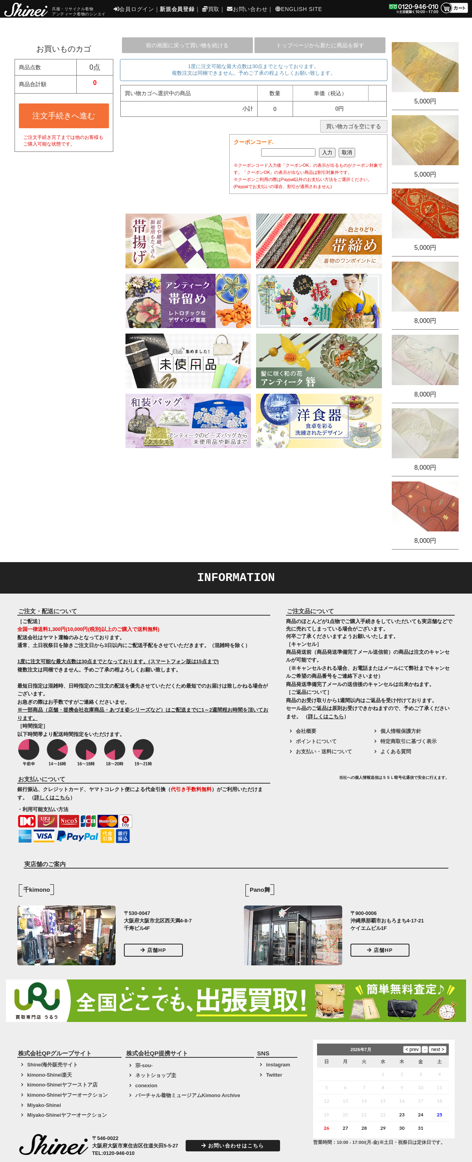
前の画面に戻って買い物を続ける (187, 45)
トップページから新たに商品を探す (320, 45)
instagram (278, 1065)
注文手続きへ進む (63, 115)
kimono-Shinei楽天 (49, 1075)
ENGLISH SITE (299, 9)
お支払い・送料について (324, 751)
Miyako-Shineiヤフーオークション (67, 1115)
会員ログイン (134, 9)
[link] (311, 780)
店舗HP (153, 950)
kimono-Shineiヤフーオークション (67, 1095)
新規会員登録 (177, 9)
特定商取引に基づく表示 (408, 741)
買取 (210, 9)
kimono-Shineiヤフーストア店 (62, 1085)
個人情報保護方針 (400, 731)
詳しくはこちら (52, 797)
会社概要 (306, 731)
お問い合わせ (247, 9)
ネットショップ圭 (155, 1075)
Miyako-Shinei (44, 1105)
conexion (146, 1085)
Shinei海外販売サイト (52, 1065)
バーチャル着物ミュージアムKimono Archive (187, 1095)
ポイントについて (316, 741)
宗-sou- (144, 1065)
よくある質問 (395, 751)
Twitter (274, 1075)
